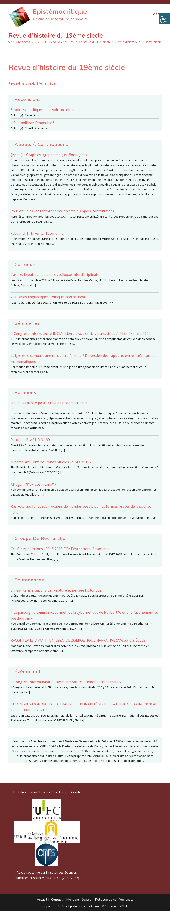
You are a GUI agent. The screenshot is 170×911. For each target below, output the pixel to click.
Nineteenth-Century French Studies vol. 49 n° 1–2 (51, 462)
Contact (56, 899)
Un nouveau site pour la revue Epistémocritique (49, 402)
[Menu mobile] (154, 14)
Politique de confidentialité (114, 899)
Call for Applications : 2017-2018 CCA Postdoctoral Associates (60, 548)
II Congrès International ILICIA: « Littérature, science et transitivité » (66, 681)
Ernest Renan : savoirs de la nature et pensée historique (56, 590)
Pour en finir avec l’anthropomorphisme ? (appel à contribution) (62, 211)
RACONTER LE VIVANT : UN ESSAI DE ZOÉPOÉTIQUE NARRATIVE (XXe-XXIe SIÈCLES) (79, 640)
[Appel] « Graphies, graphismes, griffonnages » (49, 154)
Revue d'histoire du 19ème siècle (31, 83)
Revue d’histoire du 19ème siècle (138, 42)
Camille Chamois (36, 128)
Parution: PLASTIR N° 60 (30, 439)
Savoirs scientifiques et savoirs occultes (42, 109)
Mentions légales (78, 899)
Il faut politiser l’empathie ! (32, 122)
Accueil (42, 899)
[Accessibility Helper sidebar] (164, 18)
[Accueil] (10, 42)
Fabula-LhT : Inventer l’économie (37, 233)
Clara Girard (33, 115)
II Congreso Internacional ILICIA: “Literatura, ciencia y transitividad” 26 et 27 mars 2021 (80, 333)
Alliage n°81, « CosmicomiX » (34, 484)
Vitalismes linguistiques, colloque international (48, 296)
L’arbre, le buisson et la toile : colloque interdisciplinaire (55, 274)
